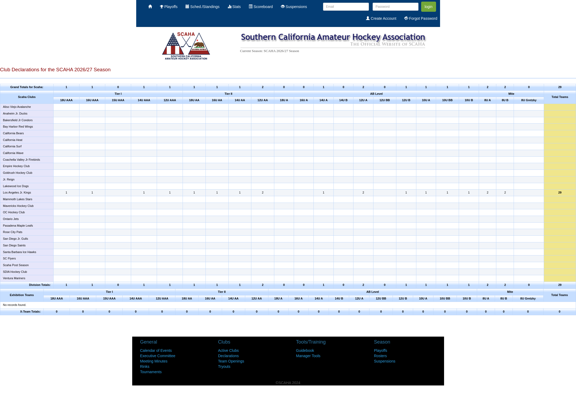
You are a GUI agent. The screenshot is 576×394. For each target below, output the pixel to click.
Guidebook (305, 350)
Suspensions (384, 361)
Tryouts (224, 366)
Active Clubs (228, 350)
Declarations (228, 356)
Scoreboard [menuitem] (261, 7)
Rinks (145, 366)
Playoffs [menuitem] (169, 7)
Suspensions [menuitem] (294, 7)
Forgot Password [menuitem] (420, 18)
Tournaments (151, 372)
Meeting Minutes (154, 361)
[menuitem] (150, 6)
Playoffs (380, 350)
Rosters (380, 356)
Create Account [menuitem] (381, 18)
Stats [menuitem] (234, 7)
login (429, 7)
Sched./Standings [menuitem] (203, 7)
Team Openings (231, 361)
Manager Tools (308, 356)
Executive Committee (157, 356)
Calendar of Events (156, 350)
